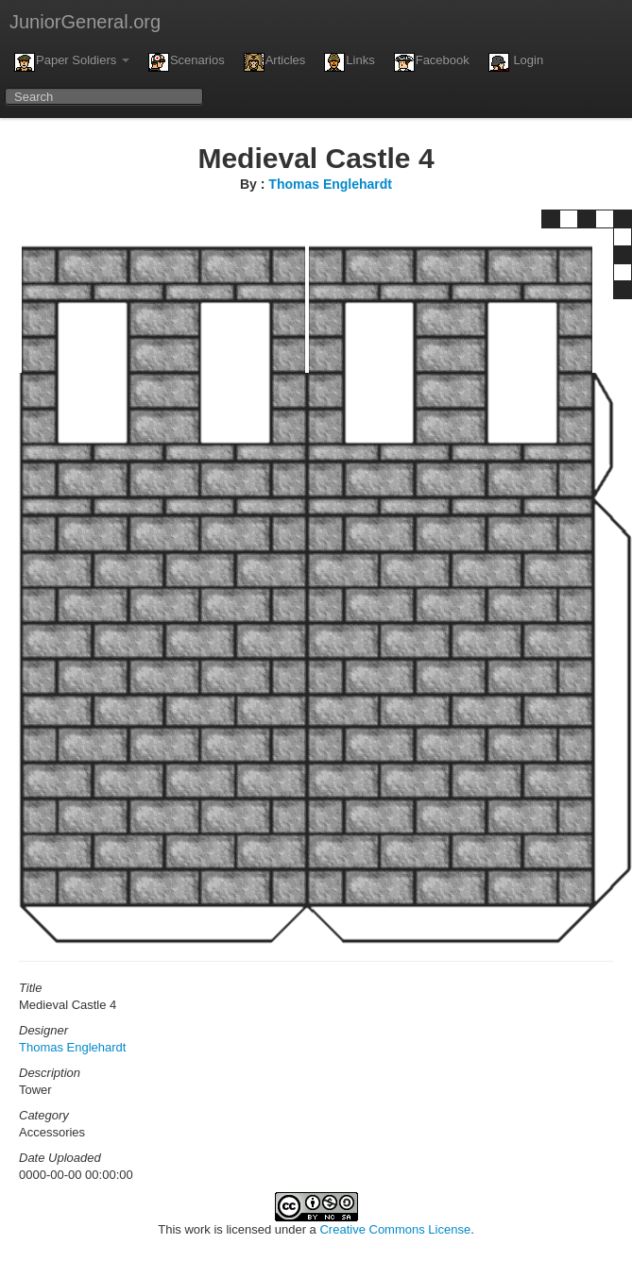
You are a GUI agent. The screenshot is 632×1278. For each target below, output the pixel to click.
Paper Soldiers (71, 62)
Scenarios (186, 62)
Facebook (432, 62)
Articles (275, 62)
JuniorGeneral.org (85, 21)
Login (515, 62)
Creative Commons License (394, 1229)
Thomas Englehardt (330, 184)
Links (349, 62)
